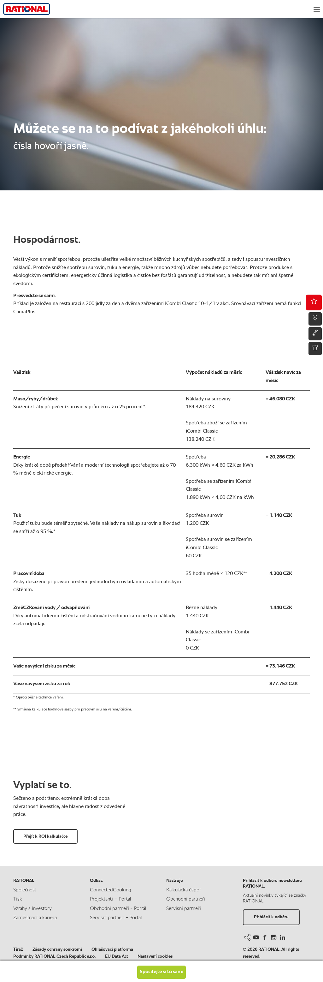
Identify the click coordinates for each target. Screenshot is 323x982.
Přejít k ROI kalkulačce (45, 836)
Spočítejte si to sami (161, 971)
